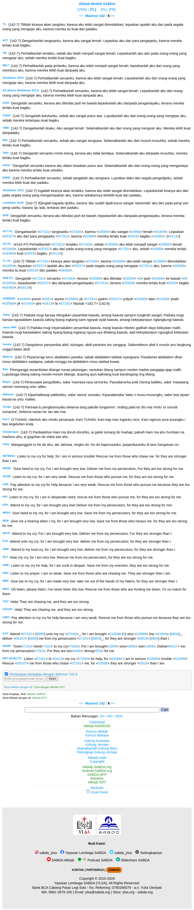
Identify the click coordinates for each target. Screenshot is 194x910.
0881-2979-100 (60, 892)
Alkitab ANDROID (97, 726)
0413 (173, 236)
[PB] (112, 9)
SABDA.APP (97, 774)
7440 (74, 646)
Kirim (52, 678)
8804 (174, 634)
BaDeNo (96, 778)
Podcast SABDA (95, 860)
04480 (158, 236)
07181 (44, 232)
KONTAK (78, 870)
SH (102, 716)
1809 (112, 646)
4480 (77, 651)
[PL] (104, 9)
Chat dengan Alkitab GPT (49, 687)
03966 (135, 232)
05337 (9, 236)
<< (81, 16)
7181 (27, 646)
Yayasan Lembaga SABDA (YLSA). (81, 883)
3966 (132, 646)
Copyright (97, 761)
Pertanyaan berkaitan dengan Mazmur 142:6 (44, 674)
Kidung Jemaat (97, 744)
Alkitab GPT (39, 697)
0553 (133, 236)
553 (98, 651)
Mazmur (91, 16)
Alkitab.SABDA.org (97, 767)
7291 (39, 651)
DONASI (114, 870)
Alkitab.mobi (97, 758)
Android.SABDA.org (97, 771)
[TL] (93, 9)
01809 (160, 232)
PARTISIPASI (95, 870)
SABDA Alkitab (60, 860)
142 (102, 16)
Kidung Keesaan (97, 741)
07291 (62, 236)
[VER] (82, 9)
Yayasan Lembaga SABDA (83, 853)
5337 (174, 646)
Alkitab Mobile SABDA (97, 4)
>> (113, 16)
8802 (96, 638)
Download (97, 722)
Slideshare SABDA (133, 860)
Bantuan (97, 788)
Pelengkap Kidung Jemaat (97, 752)
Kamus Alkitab (97, 731)
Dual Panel (97, 792)
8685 (40, 634)
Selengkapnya (148, 853)
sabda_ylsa (45, 853)
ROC (119, 716)
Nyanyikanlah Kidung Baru (97, 748)
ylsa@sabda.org (97, 892)
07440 (76, 232)
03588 (103, 232)
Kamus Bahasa (97, 735)
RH (109, 716)
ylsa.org (128, 892)
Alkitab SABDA (36, 694)
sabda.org (145, 892)
